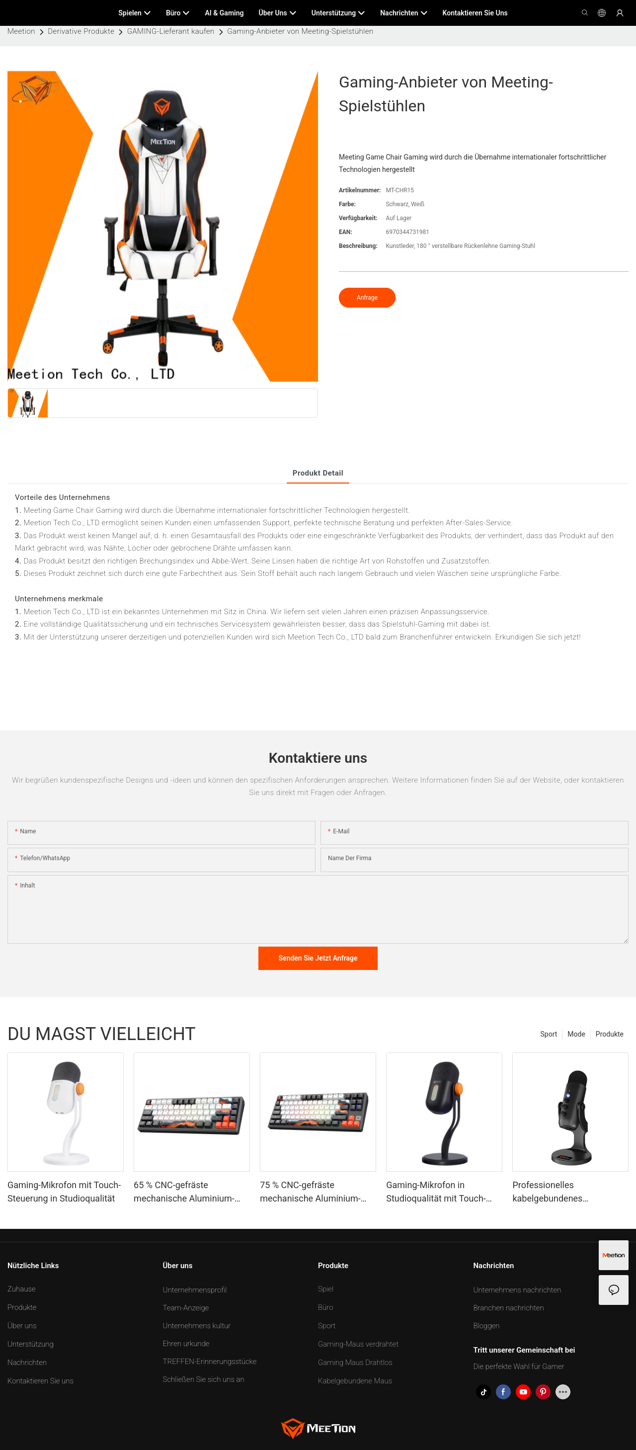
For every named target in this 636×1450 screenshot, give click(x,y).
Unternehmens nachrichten (517, 1290)
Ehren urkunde (186, 1343)
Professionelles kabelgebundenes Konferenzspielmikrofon (559, 1192)
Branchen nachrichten (509, 1307)
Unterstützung (30, 1344)
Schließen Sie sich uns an (203, 1379)
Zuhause (21, 1289)
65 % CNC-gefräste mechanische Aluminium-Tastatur (184, 1192)
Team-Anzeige (186, 1307)
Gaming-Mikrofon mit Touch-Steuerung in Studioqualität (64, 1192)
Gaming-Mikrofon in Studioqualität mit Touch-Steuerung (436, 1192)
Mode (576, 1034)
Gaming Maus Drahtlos (355, 1362)
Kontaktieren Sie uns (40, 1380)
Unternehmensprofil (195, 1290)
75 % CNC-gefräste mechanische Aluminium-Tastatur (310, 1192)
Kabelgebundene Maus (355, 1380)
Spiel (325, 1289)
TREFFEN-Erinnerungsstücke (210, 1361)
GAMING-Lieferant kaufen (171, 31)
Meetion (21, 31)
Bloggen (487, 1325)
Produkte (610, 1034)
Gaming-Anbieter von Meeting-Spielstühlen (300, 31)
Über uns (21, 1325)
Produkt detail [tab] (318, 473)
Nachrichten (27, 1362)
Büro (325, 1307)
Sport (549, 1034)
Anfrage (367, 297)
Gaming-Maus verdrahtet (358, 1344)
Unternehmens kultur (197, 1325)
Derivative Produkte (81, 31)
